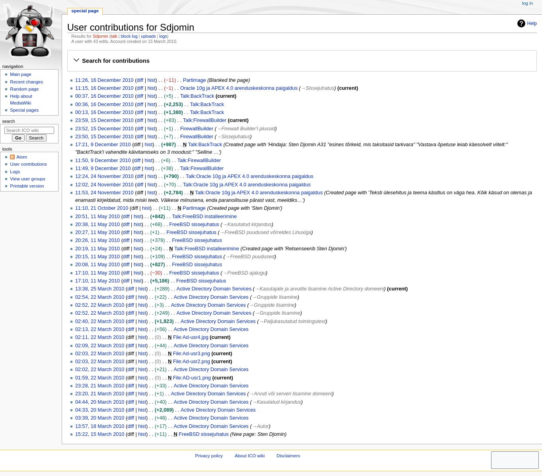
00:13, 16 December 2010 (104, 112)
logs (163, 36)
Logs (15, 171)
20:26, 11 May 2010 (97, 240)
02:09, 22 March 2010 (99, 345)
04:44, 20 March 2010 (99, 402)
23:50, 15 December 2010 (104, 136)
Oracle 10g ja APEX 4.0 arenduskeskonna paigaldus (239, 88)
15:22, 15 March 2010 (99, 434)
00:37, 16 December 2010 (104, 96)
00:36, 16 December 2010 (104, 104)
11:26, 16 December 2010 (104, 80)
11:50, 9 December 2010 (103, 160)
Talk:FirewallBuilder (204, 120)
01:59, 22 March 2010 (99, 378)
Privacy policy (209, 455)
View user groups (27, 178)
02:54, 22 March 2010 (99, 297)
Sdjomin (100, 36)
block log (129, 36)
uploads (148, 36)
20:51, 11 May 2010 (97, 216)
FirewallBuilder (196, 129)
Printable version (27, 186)
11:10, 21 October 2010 (101, 208)
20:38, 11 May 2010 (97, 224)
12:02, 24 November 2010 (104, 185)
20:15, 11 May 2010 (97, 256)
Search (8, 121)
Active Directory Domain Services (214, 289)
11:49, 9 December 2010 (103, 168)
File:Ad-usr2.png (191, 361)
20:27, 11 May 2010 (97, 232)
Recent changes (26, 81)
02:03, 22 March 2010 (99, 353)
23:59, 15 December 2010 (104, 120)
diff (139, 80)
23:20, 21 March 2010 (99, 394)
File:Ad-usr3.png (191, 353)
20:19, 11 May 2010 (97, 249)
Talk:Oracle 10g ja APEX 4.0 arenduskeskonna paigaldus (250, 176)
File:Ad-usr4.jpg (191, 337)
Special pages (24, 110)
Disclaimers (288, 455)
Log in (527, 3)
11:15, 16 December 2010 (104, 88)
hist (151, 80)
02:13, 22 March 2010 (99, 329)
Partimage (194, 80)
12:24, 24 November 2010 (104, 176)
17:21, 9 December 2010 (103, 144)
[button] (301, 61)
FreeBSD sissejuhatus (194, 224)
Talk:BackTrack (197, 96)
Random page (24, 89)
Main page (20, 74)
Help (526, 23)
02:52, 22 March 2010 (99, 305)
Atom (21, 157)
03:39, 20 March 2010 (99, 418)
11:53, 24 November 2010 (104, 192)
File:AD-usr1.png (192, 378)
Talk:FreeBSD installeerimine (204, 216)
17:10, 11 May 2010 (97, 273)
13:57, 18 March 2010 (99, 426)
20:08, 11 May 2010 (97, 264)
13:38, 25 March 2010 (99, 289)
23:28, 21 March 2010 (99, 386)
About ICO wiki (250, 455)
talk (114, 36)
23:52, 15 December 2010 (104, 129)
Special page (85, 10)
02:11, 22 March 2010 (99, 337)
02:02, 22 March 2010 (99, 369)
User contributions (28, 164)
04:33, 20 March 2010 (99, 410)
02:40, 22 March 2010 (99, 321)
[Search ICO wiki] (29, 130)
